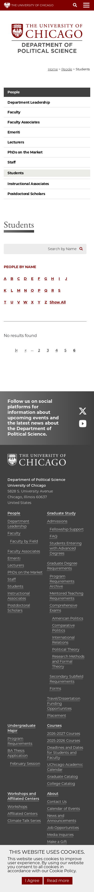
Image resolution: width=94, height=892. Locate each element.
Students (16, 173)
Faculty (14, 112)
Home (53, 69)
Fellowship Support (67, 529)
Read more (58, 880)
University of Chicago (27, 485)
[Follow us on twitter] (82, 413)
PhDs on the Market (25, 152)
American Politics (67, 618)
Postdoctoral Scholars (26, 194)
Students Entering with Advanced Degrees (66, 548)
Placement (56, 715)
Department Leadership (29, 102)
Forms (55, 688)
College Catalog (61, 783)
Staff (12, 162)
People (14, 92)
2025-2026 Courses (63, 740)
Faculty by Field (24, 541)
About (52, 793)
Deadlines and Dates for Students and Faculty (65, 752)
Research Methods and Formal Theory (68, 661)
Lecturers (16, 142)
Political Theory (65, 649)
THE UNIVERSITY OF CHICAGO (28, 5)
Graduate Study (61, 513)
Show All (58, 302)
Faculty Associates (23, 122)
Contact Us (57, 801)
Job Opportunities (63, 827)
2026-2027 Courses (63, 733)
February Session (25, 763)
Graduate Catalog (62, 776)
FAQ (53, 536)
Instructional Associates (28, 184)
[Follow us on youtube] (82, 426)
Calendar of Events (63, 808)
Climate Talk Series (24, 820)
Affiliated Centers (23, 813)
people (66, 69)
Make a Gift (57, 841)
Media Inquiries (60, 834)
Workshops (17, 806)
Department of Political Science (36, 479)
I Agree (32, 880)
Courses (54, 725)
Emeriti (14, 132)
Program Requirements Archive (62, 581)
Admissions (57, 521)
